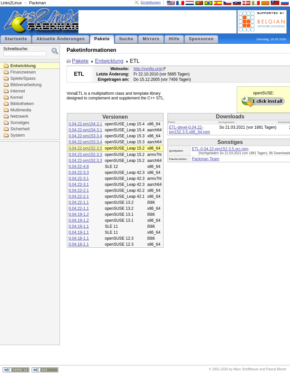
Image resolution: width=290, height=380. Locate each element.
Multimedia (20, 109)
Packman (37, 3)
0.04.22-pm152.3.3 (85, 154)
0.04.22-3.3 (79, 172)
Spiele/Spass (23, 78)
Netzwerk (19, 116)
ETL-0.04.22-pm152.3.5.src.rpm (220, 149)
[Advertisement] (157, 21)
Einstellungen (150, 2)
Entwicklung (23, 65)
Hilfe (174, 39)
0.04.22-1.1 (79, 202)
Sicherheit (20, 128)
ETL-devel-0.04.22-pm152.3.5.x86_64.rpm (189, 129)
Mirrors (151, 39)
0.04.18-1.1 (79, 238)
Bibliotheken (22, 103)
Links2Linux (11, 3)
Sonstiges (19, 122)
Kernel (16, 97)
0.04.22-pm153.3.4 (85, 136)
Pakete (102, 39)
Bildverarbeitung (26, 84)
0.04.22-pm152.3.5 (85, 148)
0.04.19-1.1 (79, 226)
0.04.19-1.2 (79, 214)
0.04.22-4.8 (79, 166)
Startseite (16, 39)
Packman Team (205, 159)
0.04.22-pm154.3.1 (85, 124)
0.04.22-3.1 (79, 178)
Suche (126, 39)
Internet (17, 90)
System (17, 135)
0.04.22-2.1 (79, 190)
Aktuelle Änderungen (60, 39)
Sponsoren (201, 39)
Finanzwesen (23, 71)
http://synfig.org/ (148, 68)
